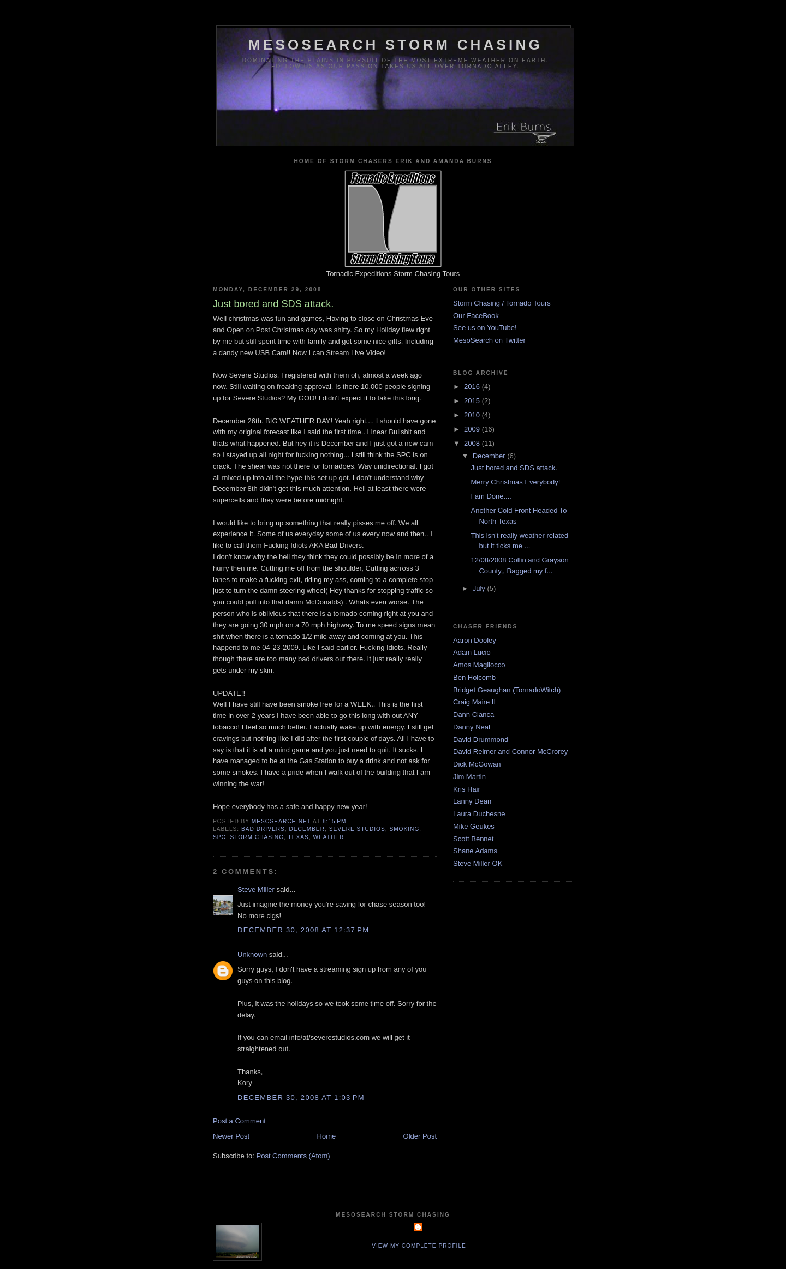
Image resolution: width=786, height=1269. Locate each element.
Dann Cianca (473, 714)
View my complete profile (419, 1246)
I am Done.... (491, 496)
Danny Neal (471, 727)
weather (328, 837)
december (307, 829)
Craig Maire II (474, 702)
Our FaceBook (476, 316)
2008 (473, 443)
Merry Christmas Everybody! (515, 482)
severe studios (357, 829)
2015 (473, 401)
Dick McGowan (477, 764)
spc (219, 837)
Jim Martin (469, 777)
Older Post (420, 1136)
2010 (473, 415)
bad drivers (263, 829)
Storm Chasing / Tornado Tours (502, 303)
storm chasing (257, 837)
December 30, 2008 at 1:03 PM (301, 1097)
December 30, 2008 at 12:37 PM (303, 930)
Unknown (252, 954)
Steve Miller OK (477, 863)
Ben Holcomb (474, 677)
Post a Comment (239, 1121)
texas (298, 837)
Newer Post (231, 1136)
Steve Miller (256, 889)
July (480, 588)
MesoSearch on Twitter (489, 340)
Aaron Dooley (474, 640)
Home (326, 1136)
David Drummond (480, 739)
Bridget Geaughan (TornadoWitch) (507, 690)
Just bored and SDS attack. (514, 468)
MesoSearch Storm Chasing (395, 45)
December (490, 456)
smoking (404, 829)
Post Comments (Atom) (293, 1156)
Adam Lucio (472, 652)
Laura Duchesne (479, 814)
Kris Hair (466, 789)
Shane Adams (475, 851)
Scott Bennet (473, 839)
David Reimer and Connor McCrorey (510, 751)
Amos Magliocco (479, 665)
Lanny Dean (472, 801)
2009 (473, 429)
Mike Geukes (474, 826)
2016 (473, 386)
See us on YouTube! (485, 328)
